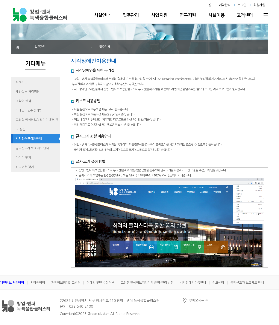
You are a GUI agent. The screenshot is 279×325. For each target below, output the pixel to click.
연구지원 (188, 15)
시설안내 (102, 15)
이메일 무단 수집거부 (100, 282)
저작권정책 (37, 282)
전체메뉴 (266, 15)
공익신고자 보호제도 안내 (32, 148)
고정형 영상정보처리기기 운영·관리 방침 (37, 124)
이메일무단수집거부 (29, 110)
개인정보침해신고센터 (65, 282)
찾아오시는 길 (198, 300)
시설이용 (216, 15)
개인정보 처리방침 (28, 91)
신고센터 (218, 282)
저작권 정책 (23, 100)
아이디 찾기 (23, 157)
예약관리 (224, 5)
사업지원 (159, 15)
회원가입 (259, 5)
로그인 (242, 5)
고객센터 (245, 15)
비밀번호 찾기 (25, 167)
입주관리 (131, 15)
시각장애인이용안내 (29, 138)
